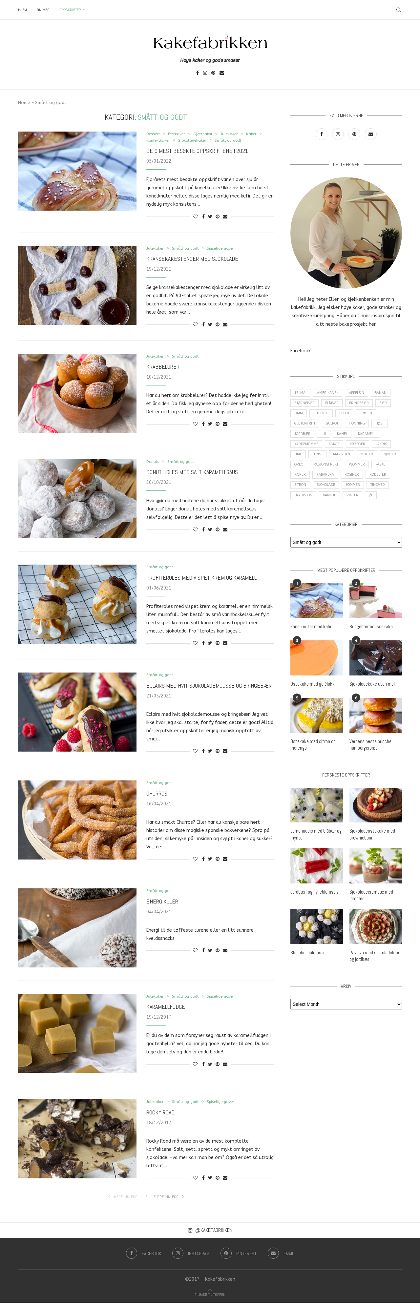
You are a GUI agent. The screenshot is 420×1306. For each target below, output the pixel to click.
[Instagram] (205, 73)
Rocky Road (160, 1115)
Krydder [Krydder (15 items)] (362, 449)
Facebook (300, 351)
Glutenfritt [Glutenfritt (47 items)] (306, 427)
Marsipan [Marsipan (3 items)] (344, 461)
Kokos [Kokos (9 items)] (337, 449)
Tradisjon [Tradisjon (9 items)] (330, 506)
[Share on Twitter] (210, 217)
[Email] (222, 73)
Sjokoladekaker (216, 140)
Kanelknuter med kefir (310, 648)
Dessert (154, 134)
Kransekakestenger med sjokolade (192, 260)
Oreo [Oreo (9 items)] (324, 472)
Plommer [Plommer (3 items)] (386, 472)
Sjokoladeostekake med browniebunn (371, 855)
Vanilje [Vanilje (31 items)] (357, 506)
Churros (156, 796)
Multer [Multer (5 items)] (371, 461)
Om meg (43, 9)
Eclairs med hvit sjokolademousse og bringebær (209, 688)
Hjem (22, 9)
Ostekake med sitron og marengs (312, 765)
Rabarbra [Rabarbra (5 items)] (348, 483)
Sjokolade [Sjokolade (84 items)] (357, 494)
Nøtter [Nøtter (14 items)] (301, 472)
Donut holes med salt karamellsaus (192, 474)
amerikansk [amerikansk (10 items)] (330, 393)
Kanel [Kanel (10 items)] (345, 438)
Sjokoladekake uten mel (371, 705)
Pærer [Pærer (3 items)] (322, 483)
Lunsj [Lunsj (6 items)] (319, 461)
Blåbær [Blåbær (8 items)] (334, 405)
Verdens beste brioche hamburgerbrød (369, 765)
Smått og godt (256, 140)
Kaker (152, 140)
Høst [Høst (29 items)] (387, 427)
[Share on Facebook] (203, 217)
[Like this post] (195, 217)
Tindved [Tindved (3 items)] (302, 506)
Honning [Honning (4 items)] (363, 427)
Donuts (153, 463)
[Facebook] (197, 73)
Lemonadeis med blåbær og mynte (316, 855)
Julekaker (237, 134)
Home (24, 102)
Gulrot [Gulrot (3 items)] (336, 427)
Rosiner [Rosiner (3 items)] (375, 483)
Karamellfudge (165, 1010)
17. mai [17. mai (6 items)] (301, 393)
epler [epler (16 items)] (348, 416)
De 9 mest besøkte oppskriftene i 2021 (197, 151)
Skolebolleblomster (308, 972)
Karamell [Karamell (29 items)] (372, 438)
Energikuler (162, 904)
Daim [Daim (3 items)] (299, 416)
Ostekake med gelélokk (311, 705)
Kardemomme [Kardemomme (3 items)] (307, 449)
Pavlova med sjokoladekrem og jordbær (375, 975)
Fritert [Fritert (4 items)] (371, 416)
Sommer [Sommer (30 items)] (386, 494)
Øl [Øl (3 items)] (297, 517)
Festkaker (181, 134)
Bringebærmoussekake (370, 648)
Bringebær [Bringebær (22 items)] (362, 405)
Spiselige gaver (228, 249)
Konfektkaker (179, 140)
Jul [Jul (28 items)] (326, 438)
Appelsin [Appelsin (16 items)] (360, 393)
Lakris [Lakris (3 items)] (387, 449)
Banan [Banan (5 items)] (385, 393)
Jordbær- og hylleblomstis (314, 912)
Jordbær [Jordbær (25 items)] (303, 438)
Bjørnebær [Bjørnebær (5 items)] (305, 405)
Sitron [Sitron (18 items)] (330, 494)
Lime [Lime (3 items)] (299, 461)
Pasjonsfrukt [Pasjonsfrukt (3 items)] (354, 472)
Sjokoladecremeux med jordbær (370, 915)
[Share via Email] (225, 217)
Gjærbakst (209, 134)
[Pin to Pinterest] (218, 217)
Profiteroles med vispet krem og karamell (201, 579)
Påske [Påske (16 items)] (300, 483)
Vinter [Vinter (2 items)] (382, 506)
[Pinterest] (213, 73)
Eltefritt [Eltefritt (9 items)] (323, 416)
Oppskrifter (70, 9)
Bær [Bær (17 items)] (387, 405)
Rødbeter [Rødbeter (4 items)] (303, 494)
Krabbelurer (162, 368)
